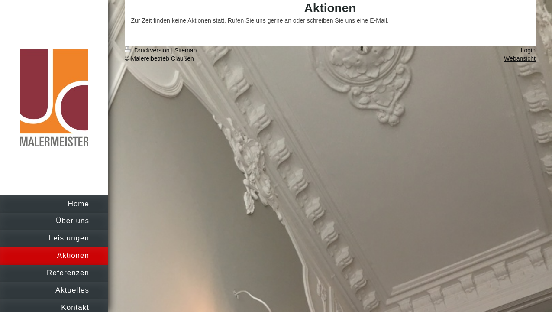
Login (528, 50)
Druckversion (148, 50)
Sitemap (185, 50)
